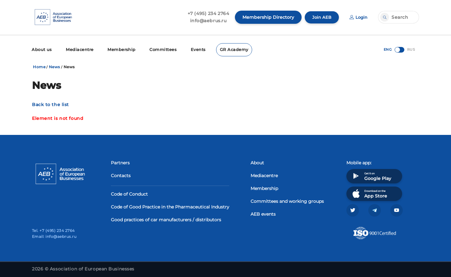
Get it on (371, 175)
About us (41, 49)
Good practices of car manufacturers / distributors (166, 219)
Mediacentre (77, 49)
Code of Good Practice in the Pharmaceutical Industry (170, 206)
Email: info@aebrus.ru (54, 236)
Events (191, 49)
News (54, 66)
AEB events (263, 213)
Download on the (369, 193)
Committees (156, 49)
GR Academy (225, 49)
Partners (120, 162)
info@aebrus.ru (206, 20)
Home (39, 66)
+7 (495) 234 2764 (206, 13)
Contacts (121, 175)
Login (358, 17)
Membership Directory (266, 17)
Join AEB (320, 17)
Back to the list (50, 104)
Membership (117, 49)
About (257, 162)
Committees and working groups (287, 200)
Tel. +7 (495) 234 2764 (53, 230)
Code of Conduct (129, 193)
